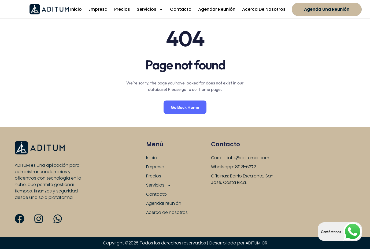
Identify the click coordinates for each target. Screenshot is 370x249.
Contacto (180, 9)
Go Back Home (185, 107)
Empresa (98, 9)
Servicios (150, 9)
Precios (122, 9)
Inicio (76, 9)
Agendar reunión (216, 9)
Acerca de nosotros (264, 9)
